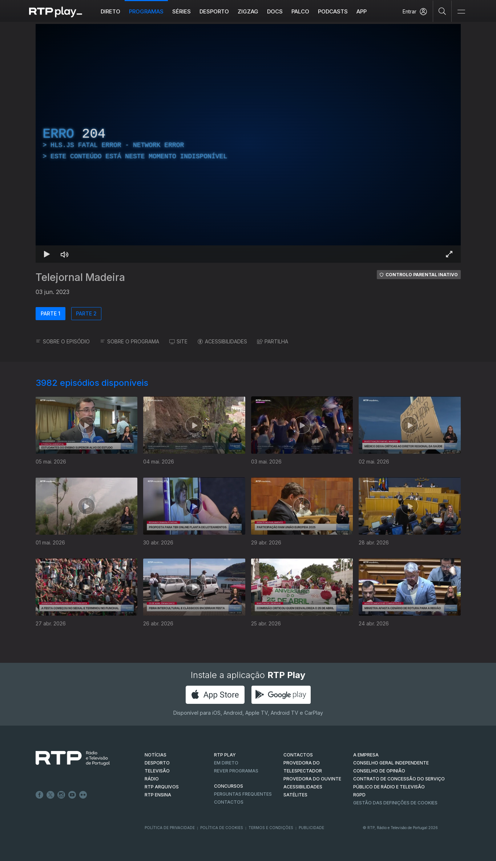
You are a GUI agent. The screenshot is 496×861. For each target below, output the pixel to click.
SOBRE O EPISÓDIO (63, 341)
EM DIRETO (226, 763)
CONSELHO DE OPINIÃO (379, 771)
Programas (146, 11)
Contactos (228, 802)
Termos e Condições (271, 827)
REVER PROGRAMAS (236, 771)
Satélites (295, 794)
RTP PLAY (225, 755)
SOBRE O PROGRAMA (129, 341)
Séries (181, 11)
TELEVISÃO (157, 771)
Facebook (40, 795)
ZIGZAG (248, 11)
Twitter (51, 795)
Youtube (72, 795)
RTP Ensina (158, 794)
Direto (110, 11)
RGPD (359, 794)
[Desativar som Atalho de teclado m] (64, 254)
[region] (248, 143)
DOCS (275, 11)
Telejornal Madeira (80, 277)
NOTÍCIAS (155, 755)
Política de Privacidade (170, 827)
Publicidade (311, 827)
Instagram (61, 795)
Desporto (214, 11)
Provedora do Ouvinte (312, 779)
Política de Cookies (221, 827)
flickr (83, 795)
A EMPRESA (366, 755)
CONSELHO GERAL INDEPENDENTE (391, 763)
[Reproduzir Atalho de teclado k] (47, 254)
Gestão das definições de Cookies (395, 802)
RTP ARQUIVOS (162, 786)
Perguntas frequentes (243, 794)
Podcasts (333, 11)
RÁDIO (152, 779)
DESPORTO (157, 763)
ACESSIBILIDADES (222, 341)
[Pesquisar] (442, 11)
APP (361, 11)
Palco (300, 11)
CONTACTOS (298, 755)
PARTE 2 (86, 313)
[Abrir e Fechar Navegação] (461, 12)
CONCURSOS (228, 786)
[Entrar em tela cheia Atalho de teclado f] (449, 254)
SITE (178, 341)
